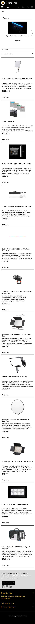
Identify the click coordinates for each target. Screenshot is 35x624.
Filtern (5, 49)
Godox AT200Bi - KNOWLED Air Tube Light (16, 164)
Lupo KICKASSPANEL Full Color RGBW (15, 504)
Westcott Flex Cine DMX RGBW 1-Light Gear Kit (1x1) (17, 547)
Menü (5, 7)
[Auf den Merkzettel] (5, 97)
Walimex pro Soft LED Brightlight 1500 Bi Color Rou (15, 420)
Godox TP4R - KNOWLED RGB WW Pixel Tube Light (15, 250)
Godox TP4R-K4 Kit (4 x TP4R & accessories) (16, 206)
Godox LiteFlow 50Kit (9, 121)
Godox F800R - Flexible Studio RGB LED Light (17, 79)
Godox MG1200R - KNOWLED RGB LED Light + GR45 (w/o (17, 292)
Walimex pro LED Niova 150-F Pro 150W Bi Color (16, 335)
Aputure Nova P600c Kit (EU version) (14, 376)
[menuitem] (5, 7)
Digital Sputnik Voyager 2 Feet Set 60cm (17, 36)
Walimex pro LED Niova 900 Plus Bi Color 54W (17, 461)
